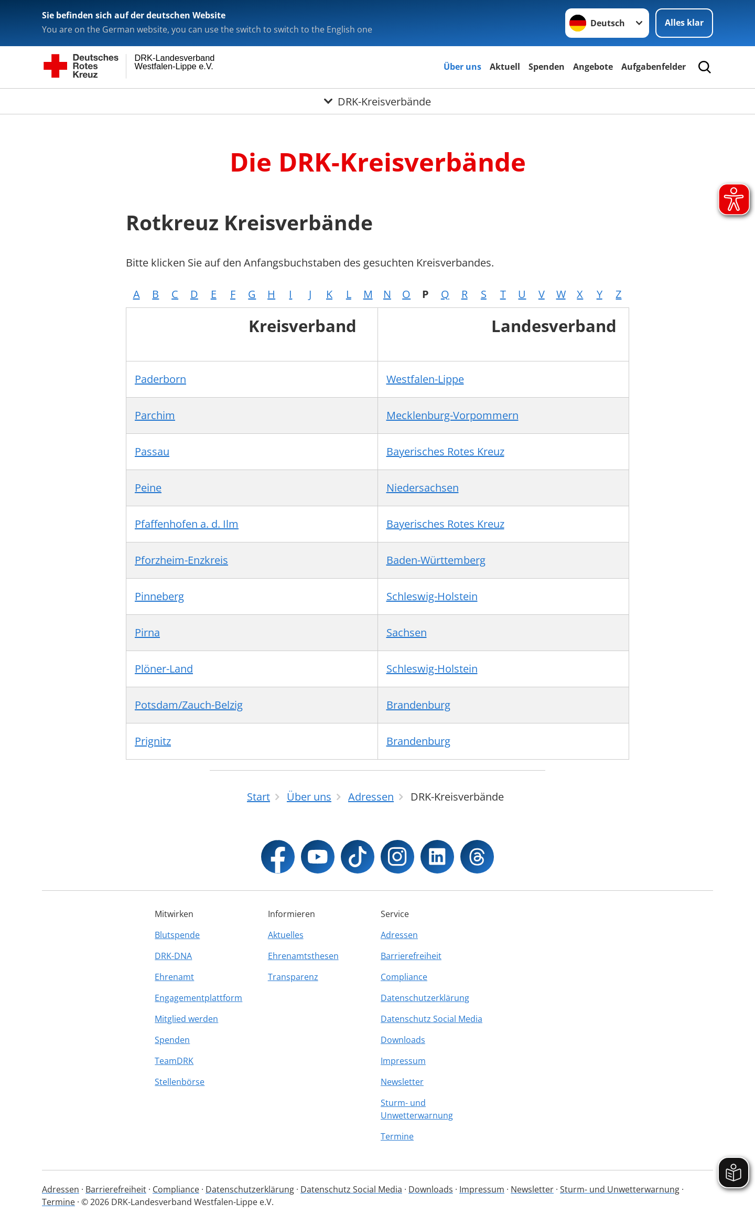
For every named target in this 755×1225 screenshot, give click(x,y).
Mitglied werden (186, 1019)
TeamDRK (174, 1061)
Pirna (147, 632)
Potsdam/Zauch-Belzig (189, 705)
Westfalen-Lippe (425, 379)
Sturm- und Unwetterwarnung (417, 1109)
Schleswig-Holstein (432, 596)
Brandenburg (418, 705)
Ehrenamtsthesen (303, 956)
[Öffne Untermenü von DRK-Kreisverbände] (377, 101)
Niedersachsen (422, 488)
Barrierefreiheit (411, 956)
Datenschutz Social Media (431, 1019)
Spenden (546, 66)
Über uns (462, 66)
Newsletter (402, 1082)
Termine (397, 1136)
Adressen (399, 935)
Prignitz (153, 741)
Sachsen (406, 632)
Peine (148, 488)
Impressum (403, 1061)
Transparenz (293, 977)
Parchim (155, 415)
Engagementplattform (198, 998)
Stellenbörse (179, 1082)
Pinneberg (159, 596)
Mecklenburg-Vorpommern (452, 415)
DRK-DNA (173, 956)
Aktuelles (286, 935)
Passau (152, 451)
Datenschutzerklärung (425, 998)
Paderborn (160, 379)
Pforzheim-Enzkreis (181, 560)
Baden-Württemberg (436, 560)
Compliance (404, 977)
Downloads (403, 1040)
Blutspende (177, 935)
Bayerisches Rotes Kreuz (445, 451)
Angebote (593, 66)
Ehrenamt (174, 977)
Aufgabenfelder (653, 66)
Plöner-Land (164, 669)
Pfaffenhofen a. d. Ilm (187, 524)
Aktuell (505, 66)
